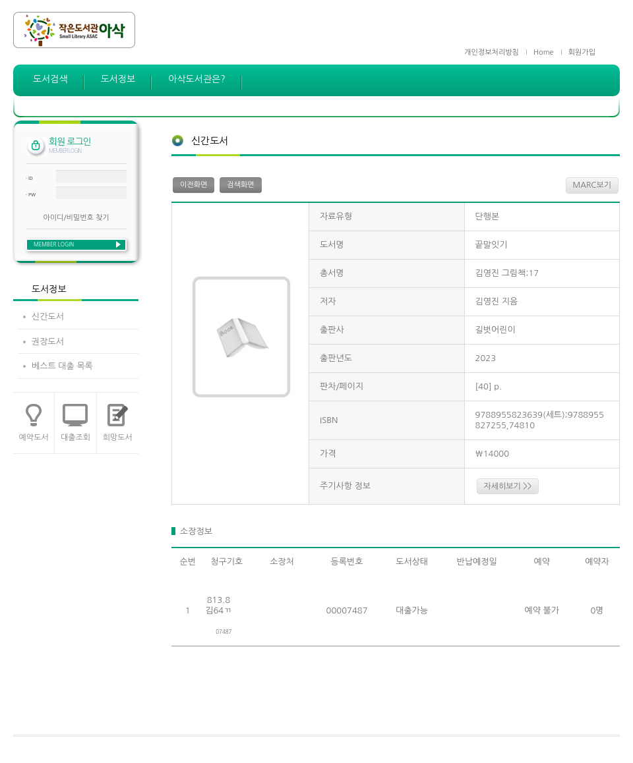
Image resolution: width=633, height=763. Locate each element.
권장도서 (48, 341)
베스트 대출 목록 (62, 366)
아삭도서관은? (197, 79)
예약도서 (34, 437)
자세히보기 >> (508, 486)
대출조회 (75, 437)
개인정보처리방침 (491, 52)
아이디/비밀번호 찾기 (76, 217)
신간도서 (48, 316)
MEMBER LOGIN (54, 244)
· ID (29, 178)
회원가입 (581, 52)
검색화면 (240, 184)
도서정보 (118, 79)
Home (543, 52)
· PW (31, 194)
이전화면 (193, 184)
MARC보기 (592, 185)
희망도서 (118, 437)
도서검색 (50, 79)
